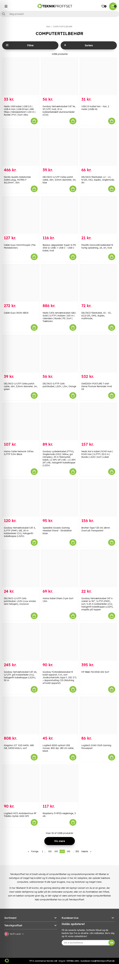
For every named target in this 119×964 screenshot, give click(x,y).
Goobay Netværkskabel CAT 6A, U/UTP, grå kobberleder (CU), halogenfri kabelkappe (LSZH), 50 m (20, 676)
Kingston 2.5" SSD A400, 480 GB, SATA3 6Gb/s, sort (19, 747)
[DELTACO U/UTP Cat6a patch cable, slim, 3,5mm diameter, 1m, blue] (59, 147)
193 (56, 851)
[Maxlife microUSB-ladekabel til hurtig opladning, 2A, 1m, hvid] (98, 215)
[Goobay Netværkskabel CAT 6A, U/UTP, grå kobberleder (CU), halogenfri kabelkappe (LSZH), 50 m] (20, 642)
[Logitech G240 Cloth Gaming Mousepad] (98, 715)
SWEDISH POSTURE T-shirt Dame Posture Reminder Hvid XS (96, 386)
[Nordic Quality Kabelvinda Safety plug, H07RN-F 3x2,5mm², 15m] (20, 147)
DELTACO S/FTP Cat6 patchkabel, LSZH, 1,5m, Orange (59, 385)
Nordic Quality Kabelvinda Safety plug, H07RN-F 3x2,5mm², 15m (17, 180)
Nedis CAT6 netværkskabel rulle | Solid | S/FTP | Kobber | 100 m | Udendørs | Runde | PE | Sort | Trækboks (59, 317)
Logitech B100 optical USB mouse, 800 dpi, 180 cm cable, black (58, 748)
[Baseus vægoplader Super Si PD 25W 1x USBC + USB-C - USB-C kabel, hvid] (59, 215)
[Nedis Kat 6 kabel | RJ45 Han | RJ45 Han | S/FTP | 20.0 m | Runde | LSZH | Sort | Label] (98, 421)
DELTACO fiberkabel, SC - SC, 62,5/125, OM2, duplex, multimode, (96, 315)
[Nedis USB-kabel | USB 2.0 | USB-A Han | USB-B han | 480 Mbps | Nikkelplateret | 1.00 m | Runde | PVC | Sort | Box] (20, 76)
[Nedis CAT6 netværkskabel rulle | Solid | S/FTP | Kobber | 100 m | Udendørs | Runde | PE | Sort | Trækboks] (59, 283)
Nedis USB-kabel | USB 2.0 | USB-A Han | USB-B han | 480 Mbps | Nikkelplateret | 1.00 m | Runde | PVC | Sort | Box (19, 110)
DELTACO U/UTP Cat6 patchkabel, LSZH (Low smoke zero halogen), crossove (20, 601)
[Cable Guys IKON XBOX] (20, 283)
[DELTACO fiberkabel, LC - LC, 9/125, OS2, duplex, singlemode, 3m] (98, 147)
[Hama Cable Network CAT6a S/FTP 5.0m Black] (20, 421)
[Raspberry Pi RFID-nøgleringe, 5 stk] (59, 783)
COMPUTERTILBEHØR (62, 26)
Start (48, 26)
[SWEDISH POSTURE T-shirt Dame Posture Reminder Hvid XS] (98, 353)
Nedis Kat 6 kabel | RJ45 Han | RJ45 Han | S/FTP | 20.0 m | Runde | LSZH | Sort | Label (97, 454)
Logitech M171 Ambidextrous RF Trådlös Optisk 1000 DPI (20, 815)
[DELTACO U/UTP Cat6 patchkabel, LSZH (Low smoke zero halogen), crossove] (20, 568)
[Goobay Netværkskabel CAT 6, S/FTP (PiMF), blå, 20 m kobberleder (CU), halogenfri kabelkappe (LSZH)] (20, 498)
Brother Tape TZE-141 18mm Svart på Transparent (95, 529)
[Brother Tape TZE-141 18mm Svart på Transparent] (98, 498)
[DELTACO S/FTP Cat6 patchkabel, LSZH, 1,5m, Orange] (59, 353)
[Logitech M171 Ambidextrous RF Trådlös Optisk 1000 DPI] (20, 783)
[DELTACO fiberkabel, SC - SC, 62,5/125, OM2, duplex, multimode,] (98, 283)
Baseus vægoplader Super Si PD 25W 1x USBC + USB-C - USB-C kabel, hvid (59, 248)
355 (77, 851)
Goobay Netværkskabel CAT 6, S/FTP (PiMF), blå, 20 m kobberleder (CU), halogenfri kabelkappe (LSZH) (20, 532)
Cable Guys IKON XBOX (16, 312)
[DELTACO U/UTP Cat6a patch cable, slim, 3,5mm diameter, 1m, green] (20, 353)
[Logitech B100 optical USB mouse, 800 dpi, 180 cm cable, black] (59, 715)
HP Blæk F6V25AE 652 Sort (95, 672)
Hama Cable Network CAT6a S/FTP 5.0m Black (18, 453)
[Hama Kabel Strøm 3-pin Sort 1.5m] (59, 568)
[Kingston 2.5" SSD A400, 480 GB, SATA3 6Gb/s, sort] (20, 715)
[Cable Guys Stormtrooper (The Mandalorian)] (20, 215)
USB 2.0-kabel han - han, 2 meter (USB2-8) (95, 108)
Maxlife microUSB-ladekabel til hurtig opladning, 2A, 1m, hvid (97, 246)
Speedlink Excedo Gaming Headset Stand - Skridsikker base (57, 530)
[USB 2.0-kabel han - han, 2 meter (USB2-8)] (98, 76)
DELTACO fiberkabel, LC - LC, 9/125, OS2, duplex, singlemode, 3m (98, 180)
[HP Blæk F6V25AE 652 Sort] (98, 642)
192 (50, 851)
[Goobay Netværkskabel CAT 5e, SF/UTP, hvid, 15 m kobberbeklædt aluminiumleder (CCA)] (59, 76)
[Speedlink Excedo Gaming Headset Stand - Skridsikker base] (59, 498)
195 (68, 851)
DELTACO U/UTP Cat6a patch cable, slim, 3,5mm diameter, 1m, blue (59, 180)
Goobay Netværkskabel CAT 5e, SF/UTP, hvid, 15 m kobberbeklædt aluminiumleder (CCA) (59, 110)
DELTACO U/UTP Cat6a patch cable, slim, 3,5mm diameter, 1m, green (20, 386)
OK (111, 942)
